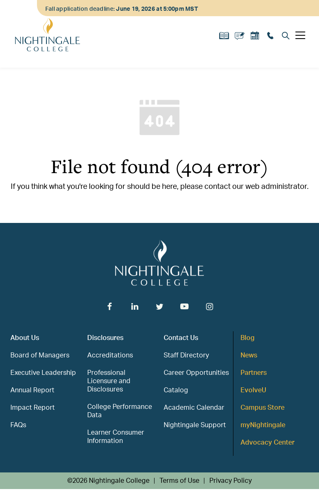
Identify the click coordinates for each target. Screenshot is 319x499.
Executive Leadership (43, 372)
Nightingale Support (195, 425)
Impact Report (32, 407)
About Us (24, 338)
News (248, 355)
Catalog (176, 390)
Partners (253, 372)
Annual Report (32, 390)
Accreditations (110, 355)
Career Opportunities (196, 372)
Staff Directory (186, 355)
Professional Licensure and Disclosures (108, 381)
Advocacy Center (267, 442)
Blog (247, 338)
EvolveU (253, 390)
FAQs (18, 425)
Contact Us (181, 338)
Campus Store (262, 407)
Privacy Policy (230, 480)
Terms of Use (179, 480)
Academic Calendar (194, 407)
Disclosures (105, 338)
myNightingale (262, 425)
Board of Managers (39, 355)
